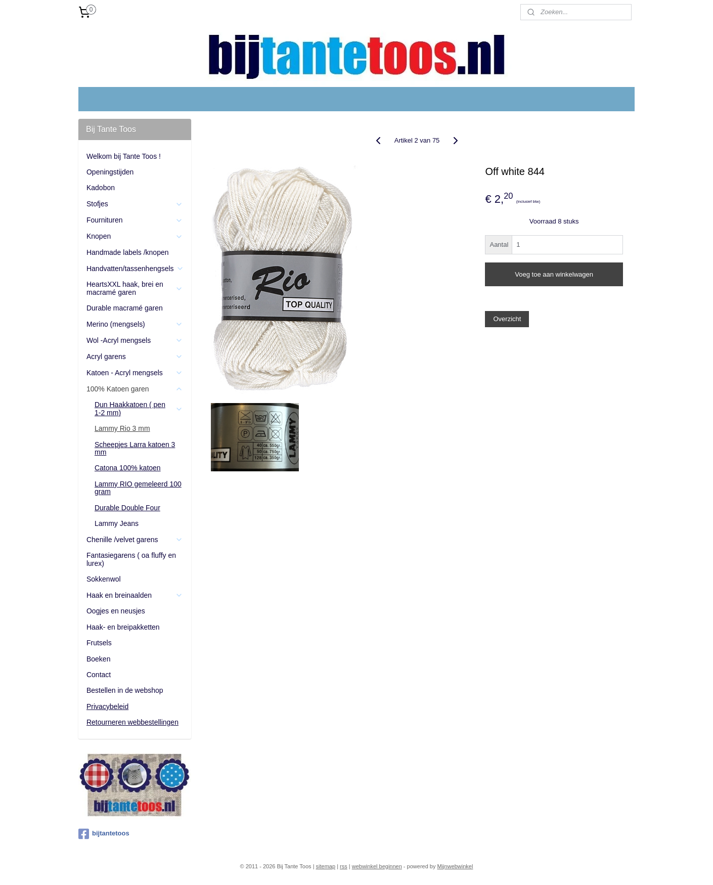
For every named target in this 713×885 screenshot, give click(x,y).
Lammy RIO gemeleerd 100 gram (138, 488)
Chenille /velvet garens (134, 540)
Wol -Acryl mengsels (134, 340)
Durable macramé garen (124, 308)
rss (343, 866)
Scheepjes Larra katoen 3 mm (135, 448)
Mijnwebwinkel (455, 866)
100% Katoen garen (134, 389)
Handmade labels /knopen (127, 252)
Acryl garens (134, 356)
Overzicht (507, 319)
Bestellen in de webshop (124, 690)
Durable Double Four (127, 508)
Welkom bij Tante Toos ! (123, 156)
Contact (98, 675)
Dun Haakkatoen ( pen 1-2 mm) (139, 408)
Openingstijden (109, 172)
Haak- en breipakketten (123, 627)
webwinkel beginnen (377, 866)
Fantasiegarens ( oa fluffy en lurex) (131, 559)
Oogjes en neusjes (115, 611)
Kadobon (100, 188)
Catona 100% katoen (128, 468)
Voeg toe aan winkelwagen (554, 274)
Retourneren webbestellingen (132, 722)
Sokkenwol (103, 579)
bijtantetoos (103, 834)
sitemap (326, 866)
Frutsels (99, 643)
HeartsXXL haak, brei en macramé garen (134, 288)
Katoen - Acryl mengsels (134, 373)
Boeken (98, 659)
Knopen (134, 236)
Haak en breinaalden (134, 595)
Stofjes (134, 204)
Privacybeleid (107, 706)
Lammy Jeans (117, 523)
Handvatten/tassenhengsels (135, 268)
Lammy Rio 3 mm (122, 428)
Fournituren (134, 220)
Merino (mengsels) (134, 324)
